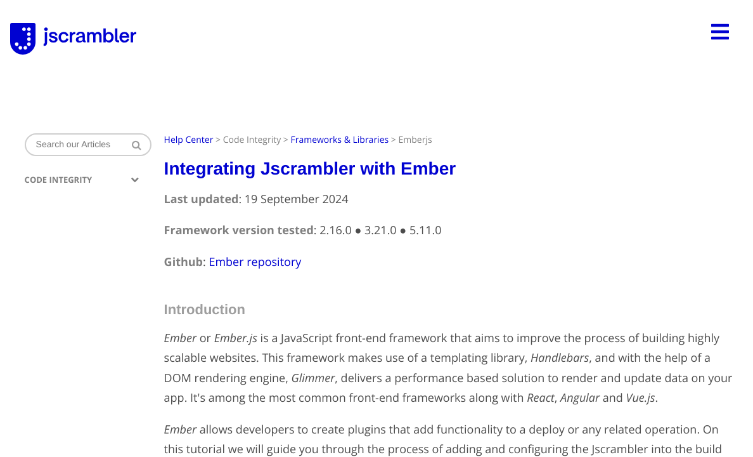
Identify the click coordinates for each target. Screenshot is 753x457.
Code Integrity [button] (82, 180)
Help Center (189, 140)
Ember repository (255, 262)
